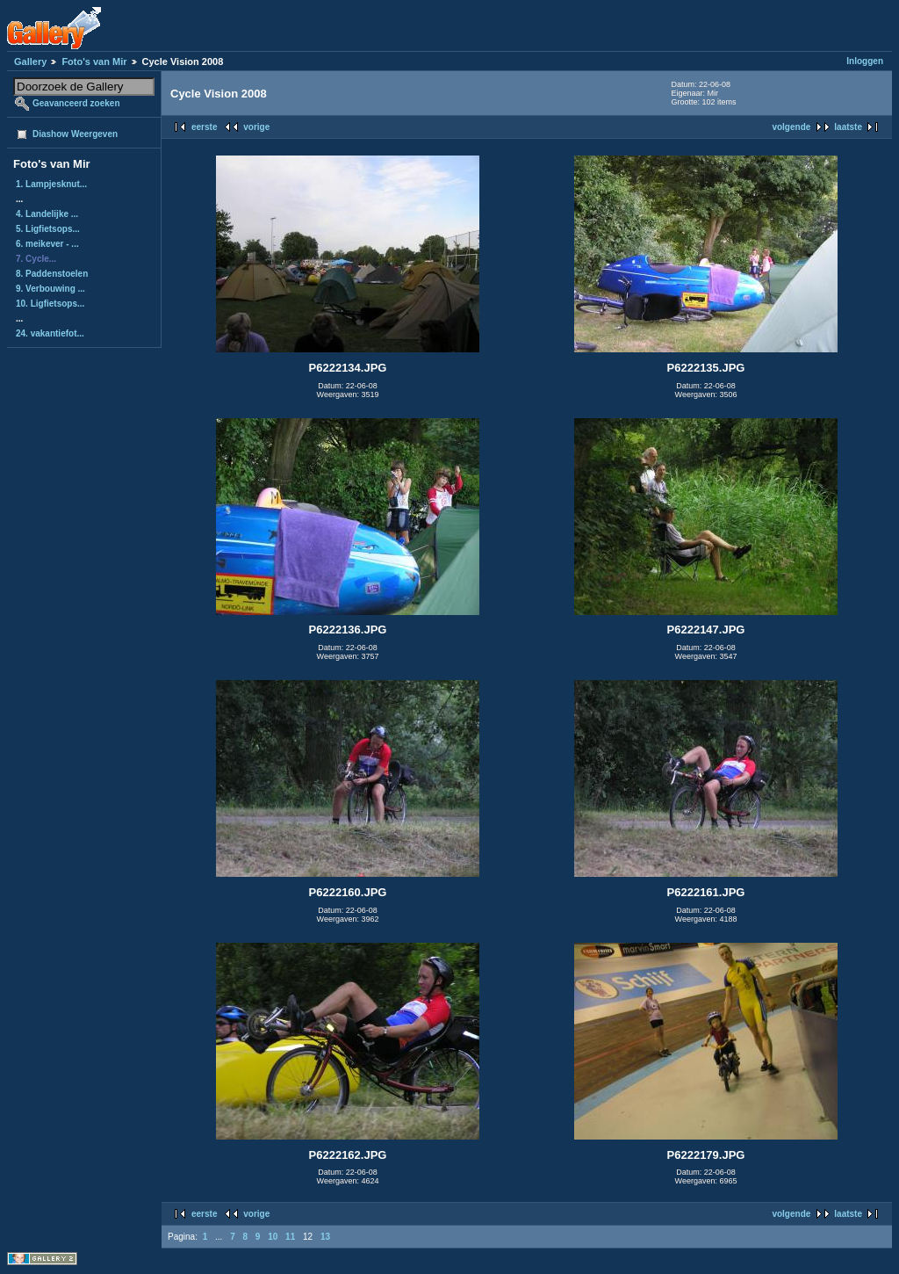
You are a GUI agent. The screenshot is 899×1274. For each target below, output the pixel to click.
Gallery (30, 61)
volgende (791, 127)
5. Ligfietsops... (48, 229)
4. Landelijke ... (47, 214)
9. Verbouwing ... (50, 288)
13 (325, 1236)
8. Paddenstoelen (52, 274)
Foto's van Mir (93, 61)
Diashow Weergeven (75, 134)
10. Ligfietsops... (50, 303)
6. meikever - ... (47, 244)
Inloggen (864, 61)
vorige (256, 127)
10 (272, 1236)
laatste (848, 127)
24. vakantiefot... (50, 333)
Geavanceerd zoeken (76, 103)
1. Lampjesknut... (51, 184)
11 (290, 1236)
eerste (204, 127)
